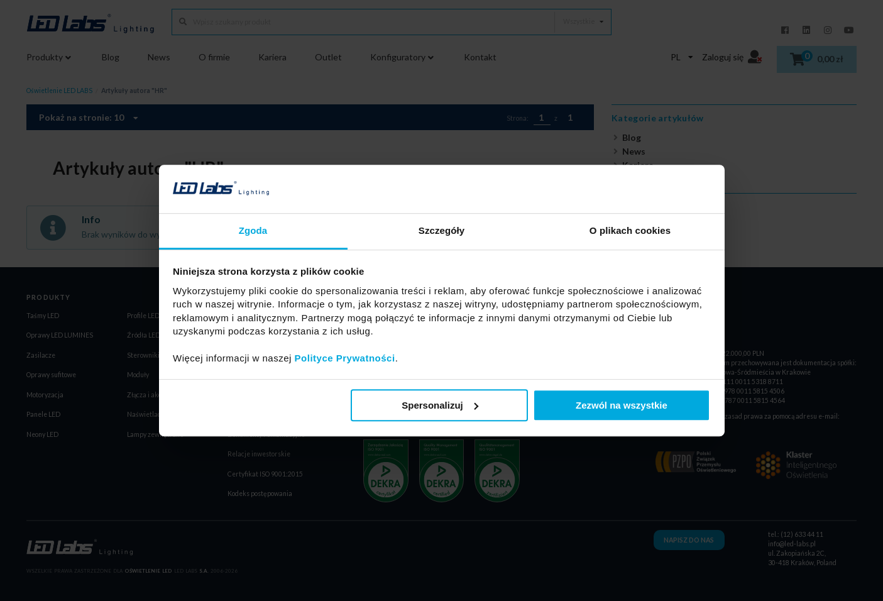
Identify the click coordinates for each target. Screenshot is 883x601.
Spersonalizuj (440, 405)
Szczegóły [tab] (441, 230)
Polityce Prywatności (345, 358)
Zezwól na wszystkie (621, 405)
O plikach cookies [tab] (630, 230)
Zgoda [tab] (253, 230)
